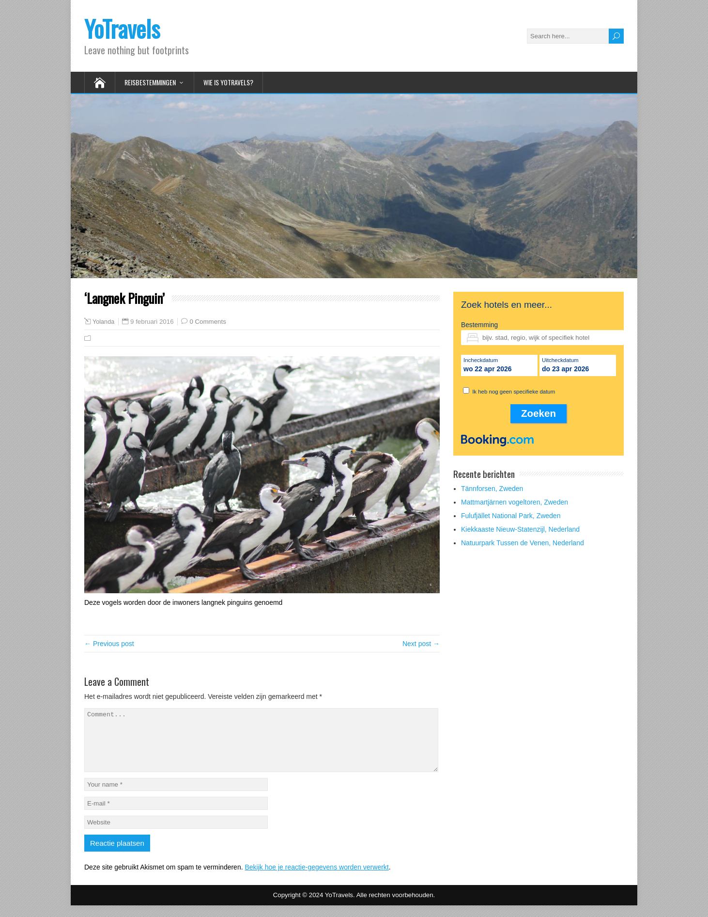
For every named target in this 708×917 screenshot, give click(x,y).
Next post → (421, 644)
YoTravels (122, 28)
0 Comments (207, 321)
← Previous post (109, 644)
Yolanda (103, 321)
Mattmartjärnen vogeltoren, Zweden (514, 502)
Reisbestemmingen (150, 82)
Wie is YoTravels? (228, 82)
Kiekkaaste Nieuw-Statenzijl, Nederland (520, 529)
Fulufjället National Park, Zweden (510, 516)
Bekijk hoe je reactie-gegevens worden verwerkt (316, 879)
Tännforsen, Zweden (492, 488)
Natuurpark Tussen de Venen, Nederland (522, 543)
